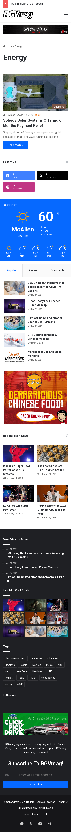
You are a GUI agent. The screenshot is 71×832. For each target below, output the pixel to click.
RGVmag (10, 115)
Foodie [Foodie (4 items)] (23, 665)
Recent (33, 270)
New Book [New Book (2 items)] (22, 671)
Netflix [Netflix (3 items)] (8, 671)
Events (44, 814)
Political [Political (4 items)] (9, 678)
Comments (58, 270)
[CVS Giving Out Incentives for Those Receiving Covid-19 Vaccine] (14, 288)
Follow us (9, 695)
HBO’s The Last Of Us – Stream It (27, 3)
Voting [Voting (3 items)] (8, 684)
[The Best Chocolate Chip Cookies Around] (52, 453)
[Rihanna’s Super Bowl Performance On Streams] (18, 453)
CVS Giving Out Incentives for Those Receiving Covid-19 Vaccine (46, 286)
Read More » (15, 145)
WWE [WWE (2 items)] (20, 684)
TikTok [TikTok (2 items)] (33, 678)
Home (7, 46)
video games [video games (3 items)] (48, 678)
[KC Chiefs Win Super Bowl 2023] (18, 493)
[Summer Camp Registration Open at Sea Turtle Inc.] (14, 323)
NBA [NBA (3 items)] (60, 665)
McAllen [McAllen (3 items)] (36, 665)
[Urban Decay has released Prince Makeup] (14, 306)
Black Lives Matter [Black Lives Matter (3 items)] (14, 658)
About (35, 814)
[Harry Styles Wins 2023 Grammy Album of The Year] (52, 493)
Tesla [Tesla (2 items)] (21, 678)
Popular (11, 270)
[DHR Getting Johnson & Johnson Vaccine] (14, 340)
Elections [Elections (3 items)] (10, 665)
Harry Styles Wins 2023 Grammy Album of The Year (51, 509)
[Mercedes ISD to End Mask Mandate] (14, 357)
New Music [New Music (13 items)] (38, 671)
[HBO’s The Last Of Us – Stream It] (35, 605)
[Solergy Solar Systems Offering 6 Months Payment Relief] (35, 92)
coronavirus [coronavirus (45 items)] (36, 658)
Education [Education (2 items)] (52, 658)
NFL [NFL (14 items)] (51, 671)
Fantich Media (45, 808)
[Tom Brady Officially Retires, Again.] (57, 618)
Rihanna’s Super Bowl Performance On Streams (16, 469)
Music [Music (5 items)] (49, 665)
